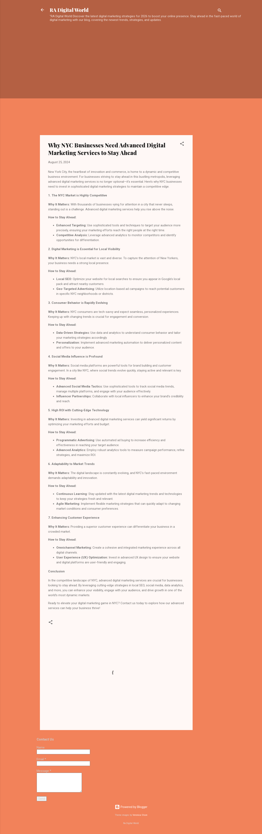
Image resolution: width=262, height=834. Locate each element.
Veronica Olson (140, 815)
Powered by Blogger (131, 807)
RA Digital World (69, 10)
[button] (182, 144)
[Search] (219, 11)
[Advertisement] (149, 32)
